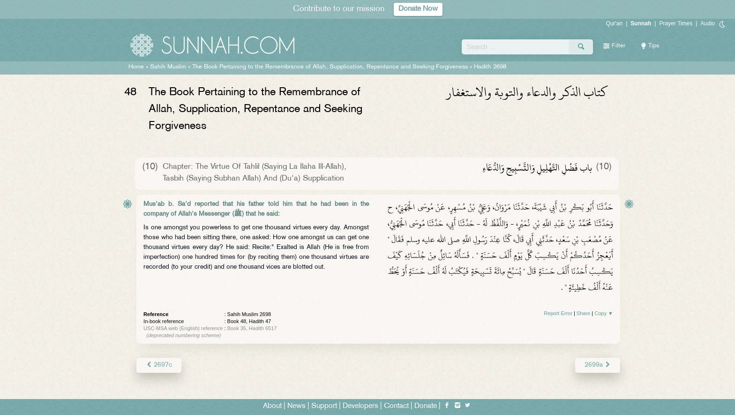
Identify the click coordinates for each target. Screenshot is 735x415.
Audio (707, 23)
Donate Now (418, 9)
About (272, 406)
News (296, 406)
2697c (159, 365)
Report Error (558, 313)
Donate (425, 406)
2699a (598, 365)
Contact (396, 406)
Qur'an (614, 23)
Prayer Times (675, 23)
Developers (360, 406)
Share (583, 313)
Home (136, 67)
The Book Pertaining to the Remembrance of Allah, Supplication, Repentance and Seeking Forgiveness (331, 67)
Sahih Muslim (168, 67)
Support (324, 406)
